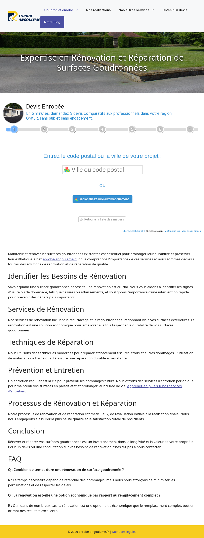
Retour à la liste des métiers (102, 219)
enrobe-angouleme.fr (60, 259)
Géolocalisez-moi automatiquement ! (102, 199)
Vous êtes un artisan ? (192, 231)
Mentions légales (124, 532)
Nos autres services (138, 10)
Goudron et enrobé (63, 10)
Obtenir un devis (174, 10)
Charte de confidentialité (134, 231)
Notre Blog (52, 22)
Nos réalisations (98, 10)
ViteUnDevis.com (172, 231)
